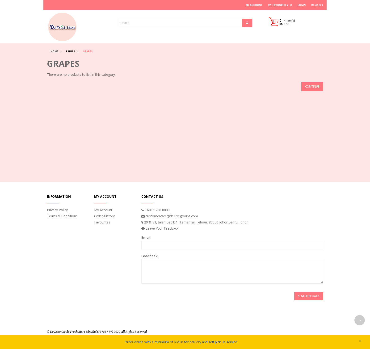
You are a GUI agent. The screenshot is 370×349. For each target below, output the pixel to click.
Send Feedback (308, 296)
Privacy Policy (57, 210)
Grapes (87, 51)
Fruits (70, 51)
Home (54, 51)
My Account (103, 210)
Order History (104, 216)
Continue (312, 86)
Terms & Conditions (62, 216)
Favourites (102, 222)
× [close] (360, 341)
